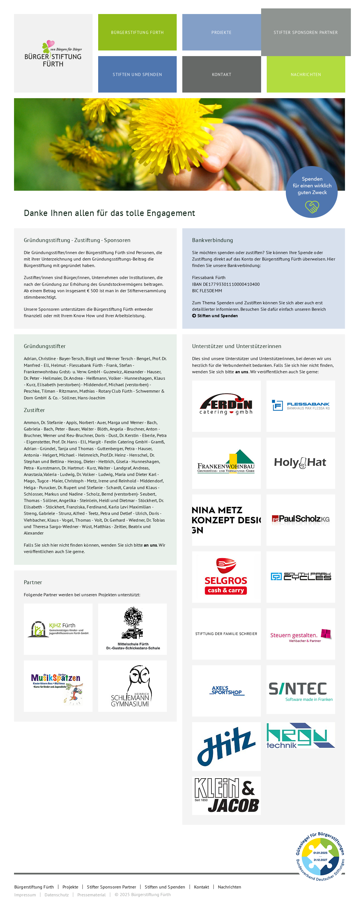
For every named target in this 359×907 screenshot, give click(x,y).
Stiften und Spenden (137, 74)
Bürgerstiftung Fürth (137, 32)
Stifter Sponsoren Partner (306, 32)
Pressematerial (91, 894)
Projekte (221, 32)
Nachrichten (306, 74)
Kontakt (221, 74)
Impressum (25, 894)
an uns (150, 545)
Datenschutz (57, 894)
